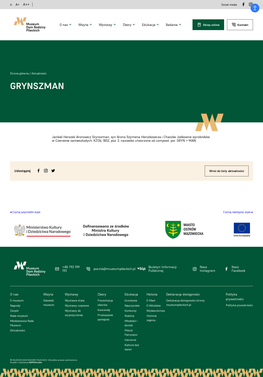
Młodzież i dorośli (131, 323)
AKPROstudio (35, 362)
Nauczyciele (132, 305)
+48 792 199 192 (71, 269)
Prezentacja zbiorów (105, 303)
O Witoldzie (153, 305)
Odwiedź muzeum (48, 303)
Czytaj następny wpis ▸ (238, 212)
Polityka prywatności (239, 305)
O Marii (150, 300)
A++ (26, 4)
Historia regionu (151, 318)
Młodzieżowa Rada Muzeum (22, 323)
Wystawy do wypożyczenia (74, 313)
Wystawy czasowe (77, 305)
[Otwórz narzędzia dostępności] (255, 8)
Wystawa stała (74, 300)
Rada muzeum (19, 316)
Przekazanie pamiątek (105, 317)
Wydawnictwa (155, 310)
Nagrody (15, 305)
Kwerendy (104, 310)
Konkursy (131, 310)
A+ (17, 4)
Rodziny (129, 316)
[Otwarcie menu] (66, 25)
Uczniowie (131, 300)
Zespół (14, 310)
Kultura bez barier (132, 347)
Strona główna (19, 73)
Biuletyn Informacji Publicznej (162, 269)
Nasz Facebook (238, 269)
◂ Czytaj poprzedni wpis (25, 212)
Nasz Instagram (207, 269)
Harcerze (130, 340)
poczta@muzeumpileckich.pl (115, 269)
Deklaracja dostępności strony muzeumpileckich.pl (185, 303)
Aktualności (38, 73)
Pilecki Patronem (131, 332)
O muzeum (17, 300)
